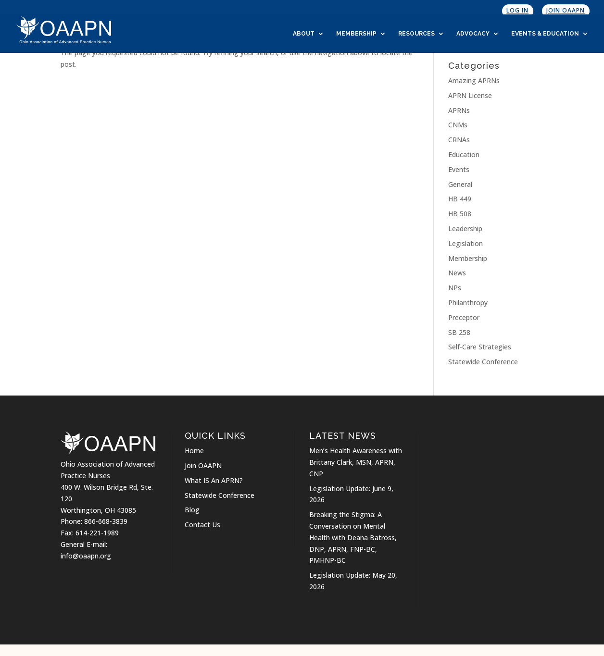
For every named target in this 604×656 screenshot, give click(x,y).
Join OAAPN (565, 10)
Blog (192, 509)
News (457, 272)
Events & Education (545, 33)
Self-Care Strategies (479, 346)
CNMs (457, 124)
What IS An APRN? (214, 480)
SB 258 (459, 332)
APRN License (470, 95)
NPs (454, 287)
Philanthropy (468, 302)
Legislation (465, 243)
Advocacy (473, 33)
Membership (356, 33)
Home (194, 450)
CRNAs (459, 139)
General (460, 184)
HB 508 (459, 213)
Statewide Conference (483, 361)
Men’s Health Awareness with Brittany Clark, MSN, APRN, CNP (355, 462)
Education (463, 154)
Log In (517, 10)
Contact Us (202, 524)
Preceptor (463, 317)
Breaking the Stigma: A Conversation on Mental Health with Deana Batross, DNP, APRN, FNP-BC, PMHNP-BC (353, 537)
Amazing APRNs (474, 80)
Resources (416, 33)
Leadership (465, 228)
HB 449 (459, 198)
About (304, 33)
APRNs (459, 110)
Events (458, 169)
